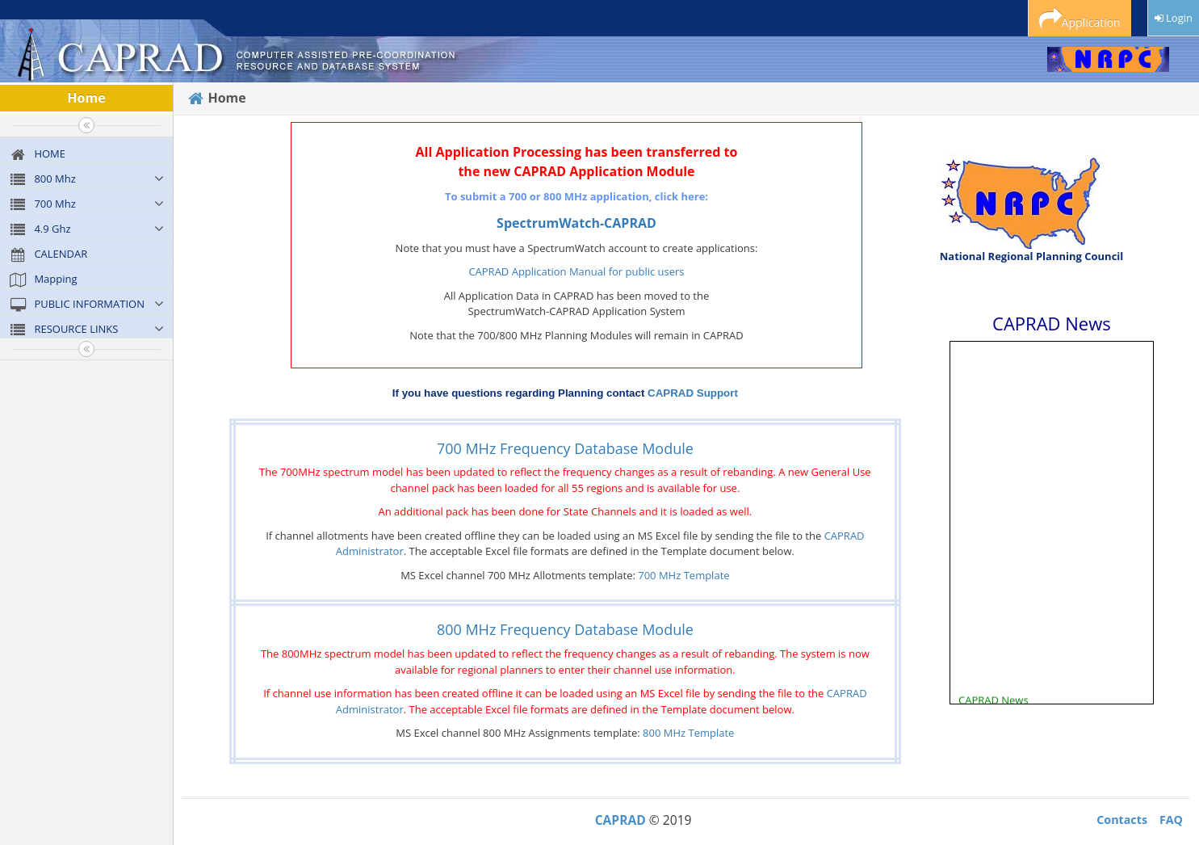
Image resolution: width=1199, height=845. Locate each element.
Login (1174, 18)
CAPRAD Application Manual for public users (576, 271)
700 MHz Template (683, 575)
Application (1080, 19)
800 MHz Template (688, 732)
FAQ (1171, 819)
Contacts (1121, 819)
